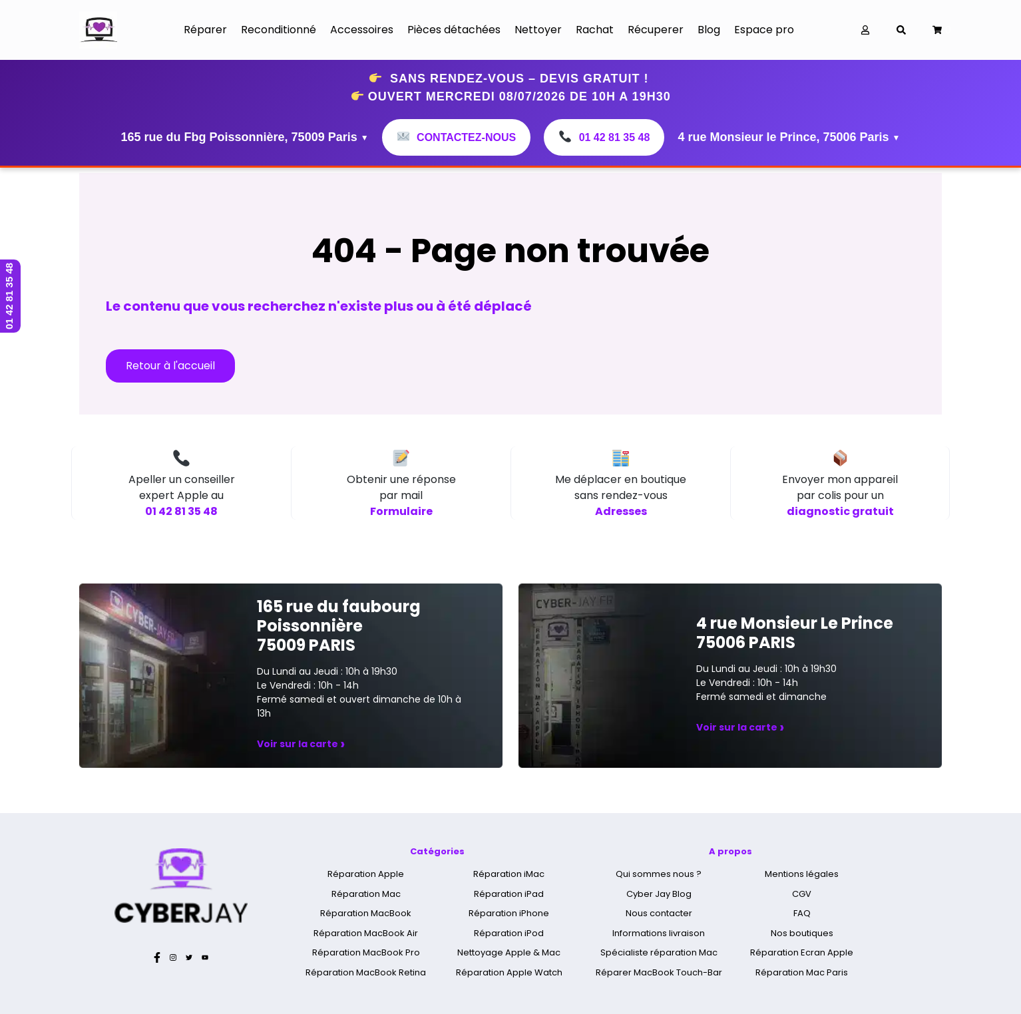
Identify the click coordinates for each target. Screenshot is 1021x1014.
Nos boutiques (802, 933)
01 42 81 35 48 (604, 137)
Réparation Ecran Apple (801, 952)
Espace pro (764, 29)
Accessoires (361, 29)
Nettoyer (538, 29)
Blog (709, 29)
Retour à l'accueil (170, 365)
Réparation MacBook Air (365, 933)
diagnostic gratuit (840, 511)
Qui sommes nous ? (659, 874)
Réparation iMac (508, 874)
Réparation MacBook (365, 913)
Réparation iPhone (509, 913)
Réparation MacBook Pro (366, 952)
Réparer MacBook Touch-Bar (659, 972)
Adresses (621, 511)
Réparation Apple (365, 874)
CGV (801, 894)
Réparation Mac (366, 894)
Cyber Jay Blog (659, 894)
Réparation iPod (509, 933)
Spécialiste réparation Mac (658, 952)
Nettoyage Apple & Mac (508, 952)
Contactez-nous (456, 137)
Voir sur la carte (301, 744)
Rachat (595, 29)
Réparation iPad (509, 894)
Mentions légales (802, 874)
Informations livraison (658, 933)
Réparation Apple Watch (509, 972)
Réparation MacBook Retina (366, 972)
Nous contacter (659, 913)
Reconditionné (278, 29)
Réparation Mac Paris (801, 972)
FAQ (802, 913)
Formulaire (401, 511)
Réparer (205, 29)
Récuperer (656, 29)
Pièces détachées (454, 29)
